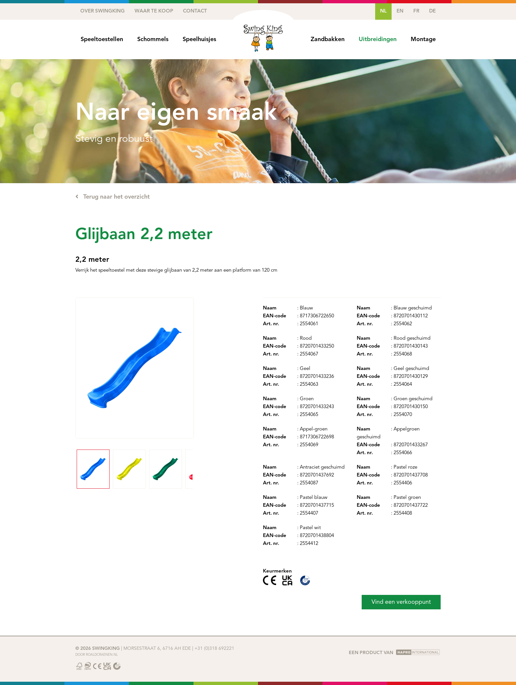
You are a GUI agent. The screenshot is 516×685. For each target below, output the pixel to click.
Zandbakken (328, 39)
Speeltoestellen (102, 39)
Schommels (152, 39)
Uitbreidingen (378, 39)
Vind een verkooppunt (401, 602)
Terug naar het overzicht (112, 196)
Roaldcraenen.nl (102, 654)
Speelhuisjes (199, 39)
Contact (195, 11)
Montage (423, 39)
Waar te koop (154, 11)
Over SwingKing (102, 11)
